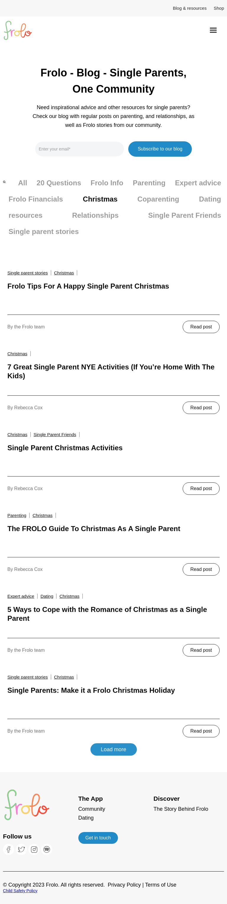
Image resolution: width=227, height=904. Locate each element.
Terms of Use (160, 885)
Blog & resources (190, 8)
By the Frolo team (26, 331)
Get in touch (98, 837)
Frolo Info (107, 188)
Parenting (149, 188)
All (22, 188)
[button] (213, 30)
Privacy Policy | (126, 885)
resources (26, 220)
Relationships (95, 220)
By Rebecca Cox (25, 412)
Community (91, 809)
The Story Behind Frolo (180, 809)
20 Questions (59, 188)
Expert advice (198, 188)
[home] (25, 30)
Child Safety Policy (20, 890)
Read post (201, 331)
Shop (219, 8)
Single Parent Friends (184, 220)
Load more (113, 754)
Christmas (100, 204)
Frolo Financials (36, 204)
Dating (210, 204)
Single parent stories (44, 236)
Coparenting (158, 204)
